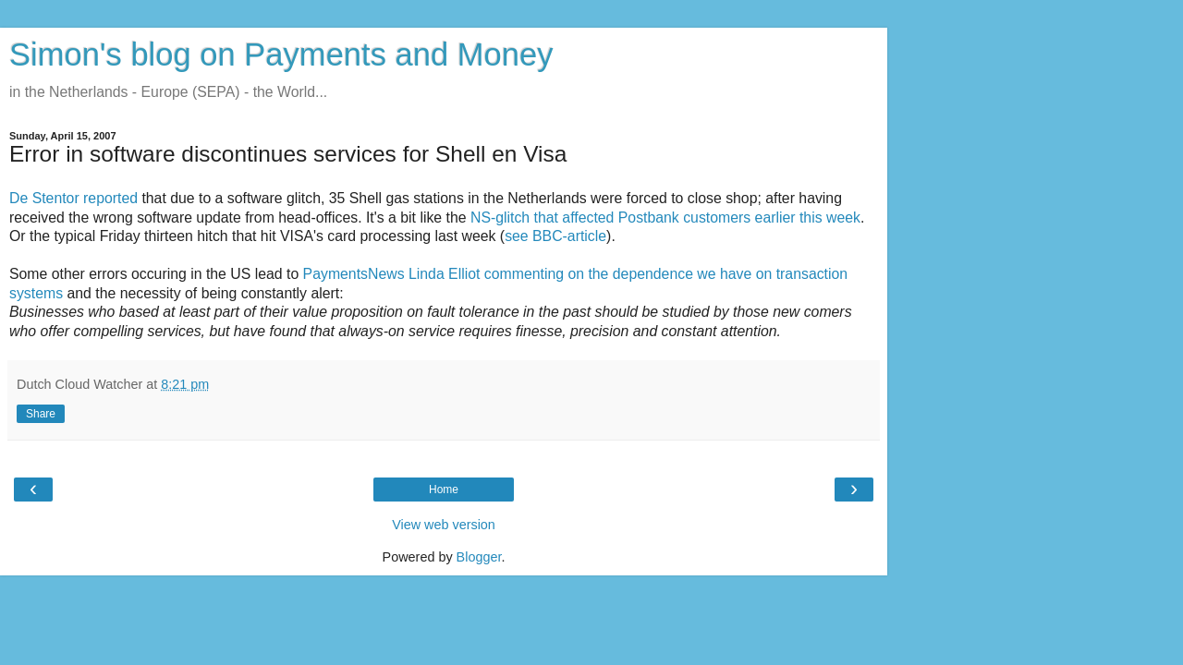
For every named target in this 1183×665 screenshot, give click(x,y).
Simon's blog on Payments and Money (281, 54)
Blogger (479, 557)
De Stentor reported (73, 198)
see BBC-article (555, 236)
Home (443, 489)
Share (40, 413)
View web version (443, 524)
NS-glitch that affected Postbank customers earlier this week (665, 217)
